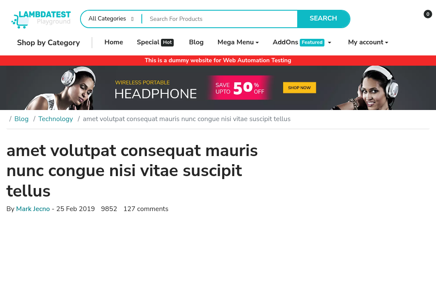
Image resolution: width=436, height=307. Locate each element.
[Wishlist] (397, 19)
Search (323, 18)
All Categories (107, 18)
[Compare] (373, 19)
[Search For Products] (219, 19)
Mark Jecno (33, 209)
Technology (55, 119)
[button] (422, 19)
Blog (21, 119)
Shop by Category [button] (43, 43)
